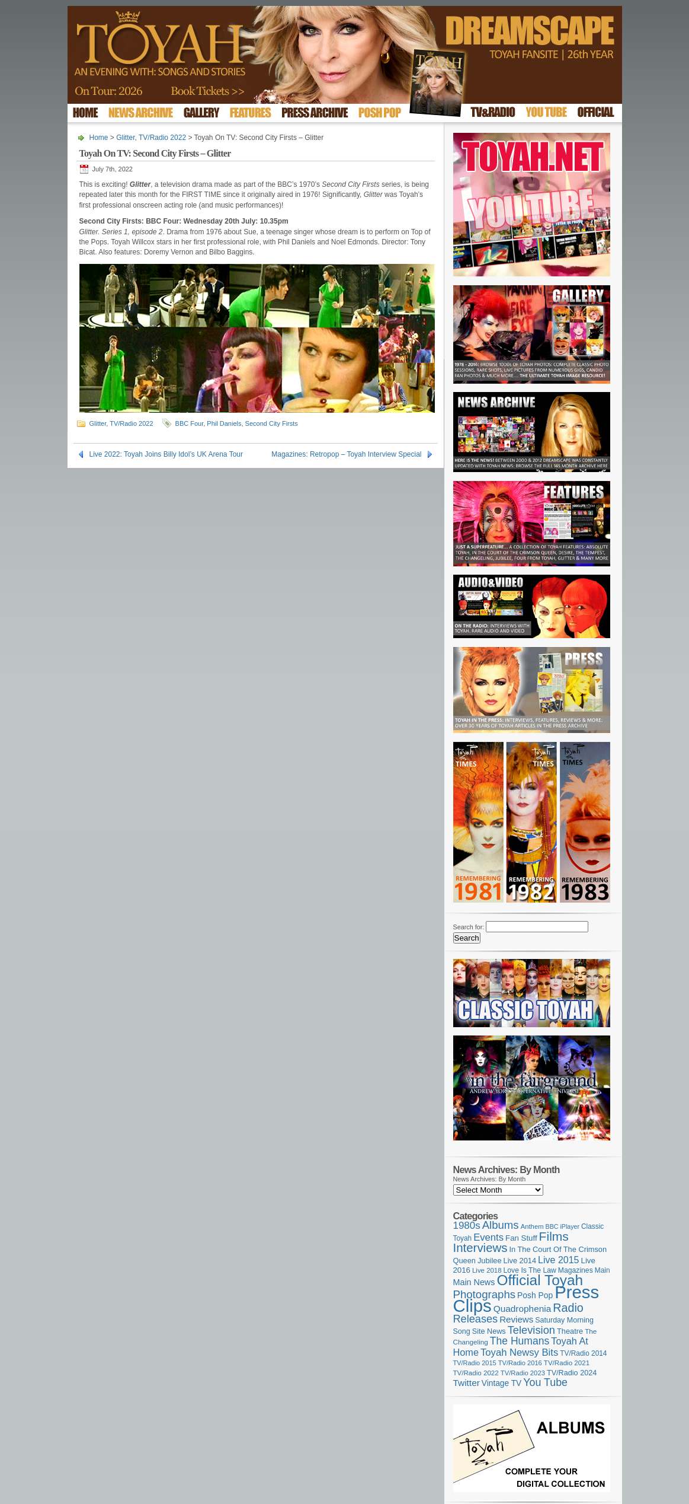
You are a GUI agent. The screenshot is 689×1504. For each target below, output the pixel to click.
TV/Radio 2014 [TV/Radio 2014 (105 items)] (583, 1353)
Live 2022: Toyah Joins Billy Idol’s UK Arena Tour (166, 454)
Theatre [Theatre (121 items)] (570, 1331)
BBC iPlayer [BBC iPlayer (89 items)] (562, 1226)
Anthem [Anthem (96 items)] (532, 1226)
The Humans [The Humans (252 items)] (519, 1341)
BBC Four (189, 423)
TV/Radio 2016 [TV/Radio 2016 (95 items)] (520, 1362)
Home (98, 137)
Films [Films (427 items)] (554, 1236)
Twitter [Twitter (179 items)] (466, 1383)
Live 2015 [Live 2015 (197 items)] (558, 1259)
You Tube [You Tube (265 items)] (545, 1382)
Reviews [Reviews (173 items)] (516, 1319)
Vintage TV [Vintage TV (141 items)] (501, 1383)
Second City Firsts (271, 423)
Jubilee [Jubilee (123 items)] (490, 1260)
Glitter (125, 137)
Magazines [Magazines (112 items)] (575, 1270)
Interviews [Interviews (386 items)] (480, 1247)
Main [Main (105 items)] (602, 1270)
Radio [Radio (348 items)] (568, 1307)
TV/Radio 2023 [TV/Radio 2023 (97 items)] (523, 1372)
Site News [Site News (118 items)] (489, 1331)
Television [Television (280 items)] (531, 1330)
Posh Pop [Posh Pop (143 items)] (535, 1295)
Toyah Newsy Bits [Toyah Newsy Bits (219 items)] (519, 1352)
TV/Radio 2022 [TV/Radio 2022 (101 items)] (476, 1372)
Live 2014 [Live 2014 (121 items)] (520, 1260)
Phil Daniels (224, 423)
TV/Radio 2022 (162, 137)
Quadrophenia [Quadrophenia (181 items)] (522, 1309)
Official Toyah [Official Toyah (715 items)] (539, 1280)
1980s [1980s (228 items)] (466, 1225)
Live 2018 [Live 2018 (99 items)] (487, 1270)
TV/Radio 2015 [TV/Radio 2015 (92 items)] (474, 1362)
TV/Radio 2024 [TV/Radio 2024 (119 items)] (572, 1373)
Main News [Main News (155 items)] (474, 1282)
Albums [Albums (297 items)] (500, 1225)
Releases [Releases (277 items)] (475, 1319)
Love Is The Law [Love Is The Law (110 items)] (530, 1270)
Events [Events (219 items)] (488, 1237)
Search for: (469, 927)
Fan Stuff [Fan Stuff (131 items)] (521, 1238)
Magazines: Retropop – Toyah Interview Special (346, 454)
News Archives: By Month (489, 1179)
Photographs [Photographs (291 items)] (484, 1294)
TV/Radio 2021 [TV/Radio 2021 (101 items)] (566, 1362)
